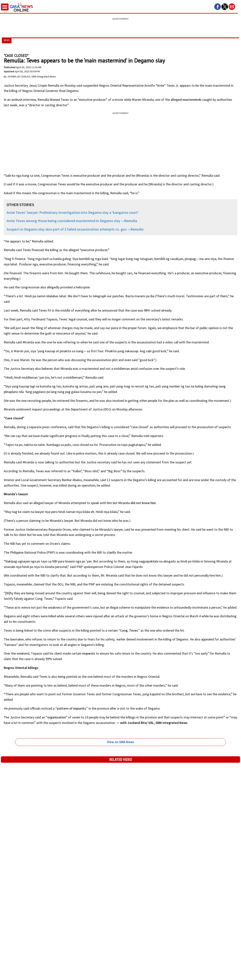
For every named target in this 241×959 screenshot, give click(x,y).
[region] (120, 25)
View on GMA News (120, 742)
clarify (111, 552)
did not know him (143, 503)
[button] (217, 6)
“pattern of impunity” (71, 708)
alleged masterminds (185, 99)
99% (147, 310)
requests (88, 653)
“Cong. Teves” (129, 630)
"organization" (57, 717)
